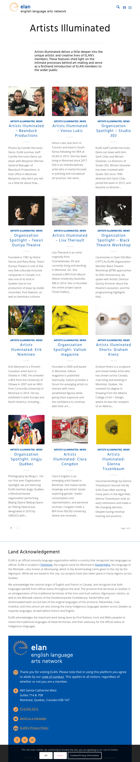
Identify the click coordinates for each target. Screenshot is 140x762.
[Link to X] (24, 740)
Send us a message (33, 718)
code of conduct (53, 677)
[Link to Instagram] (32, 740)
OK (46, 755)
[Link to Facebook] (17, 740)
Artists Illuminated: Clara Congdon (70, 459)
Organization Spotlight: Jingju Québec (26, 459)
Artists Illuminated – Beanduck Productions (26, 131)
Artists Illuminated (22, 121)
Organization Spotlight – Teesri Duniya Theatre (26, 240)
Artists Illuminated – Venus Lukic (70, 128)
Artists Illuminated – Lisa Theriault (70, 238)
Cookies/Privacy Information (84, 755)
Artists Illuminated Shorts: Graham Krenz (113, 350)
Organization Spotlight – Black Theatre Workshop (113, 240)
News (39, 121)
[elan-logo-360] (38, 7)
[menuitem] (116, 7)
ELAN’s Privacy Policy (34, 728)
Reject (60, 755)
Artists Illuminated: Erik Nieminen (26, 350)
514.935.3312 (29, 709)
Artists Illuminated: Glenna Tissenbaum (113, 462)
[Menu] (130, 7)
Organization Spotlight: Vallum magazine (69, 350)
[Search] (116, 7)
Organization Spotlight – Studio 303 (113, 131)
